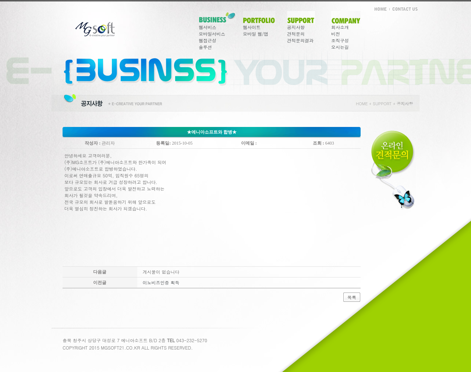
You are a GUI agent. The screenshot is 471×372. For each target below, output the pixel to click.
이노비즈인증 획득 (161, 282)
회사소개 (340, 27)
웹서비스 (207, 27)
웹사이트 (252, 27)
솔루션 (205, 47)
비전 (335, 34)
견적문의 (296, 34)
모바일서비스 (212, 34)
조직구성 (340, 40)
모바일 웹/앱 (255, 34)
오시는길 (340, 47)
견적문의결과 (300, 40)
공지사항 (296, 27)
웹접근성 (207, 40)
